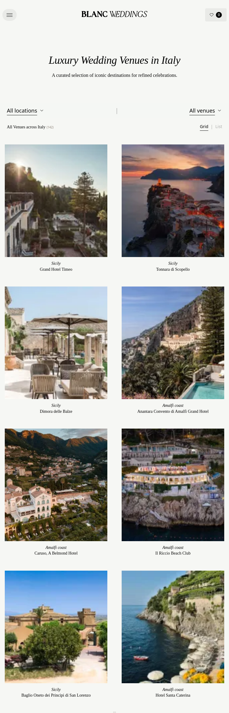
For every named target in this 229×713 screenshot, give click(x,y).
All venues (205, 110)
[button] (9, 15)
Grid (204, 126)
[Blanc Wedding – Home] (114, 15)
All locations (25, 110)
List (218, 126)
